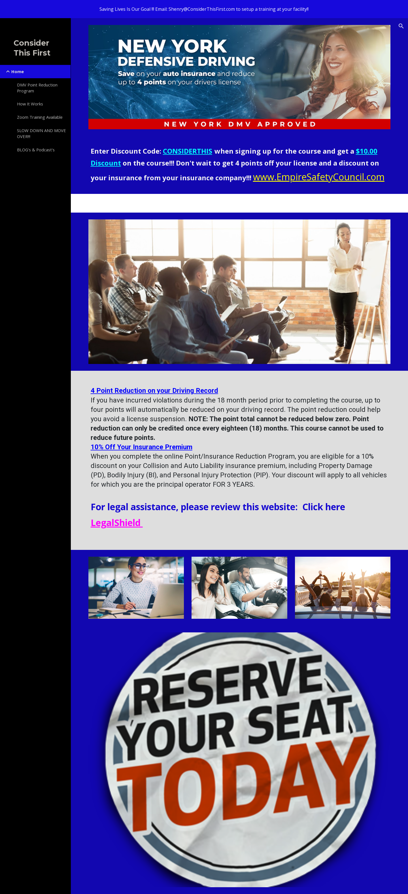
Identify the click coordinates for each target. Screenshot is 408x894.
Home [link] (17, 71)
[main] (239, 165)
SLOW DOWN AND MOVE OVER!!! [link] (41, 133)
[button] (401, 26)
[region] (204, 9)
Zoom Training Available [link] (40, 117)
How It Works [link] (30, 104)
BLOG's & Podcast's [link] (36, 149)
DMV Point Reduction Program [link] (37, 88)
